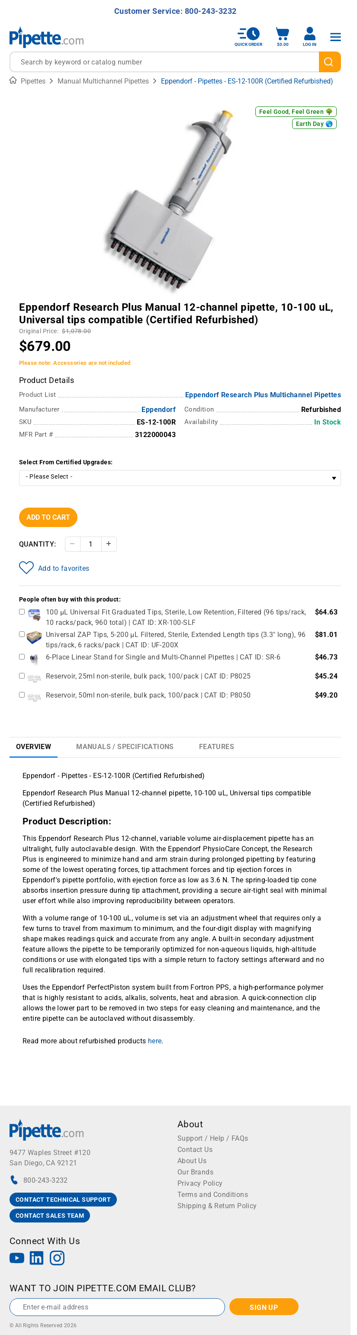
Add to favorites (54, 567)
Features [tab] (216, 747)
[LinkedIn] (36, 1259)
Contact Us (194, 1149)
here (155, 1041)
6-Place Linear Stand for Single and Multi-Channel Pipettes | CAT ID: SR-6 (163, 657)
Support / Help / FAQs (212, 1138)
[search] (330, 61)
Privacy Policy (200, 1183)
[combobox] (175, 61)
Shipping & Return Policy (217, 1206)
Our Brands (195, 1172)
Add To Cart (48, 517)
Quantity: (37, 544)
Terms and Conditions (212, 1194)
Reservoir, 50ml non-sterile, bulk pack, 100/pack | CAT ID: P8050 (148, 695)
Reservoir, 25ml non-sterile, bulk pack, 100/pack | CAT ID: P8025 (148, 676)
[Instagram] (57, 1259)
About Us (191, 1161)
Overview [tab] (33, 747)
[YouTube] (17, 1259)
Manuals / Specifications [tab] (125, 747)
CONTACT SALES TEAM (50, 1215)
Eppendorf (159, 409)
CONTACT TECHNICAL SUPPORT (63, 1199)
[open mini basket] (282, 37)
